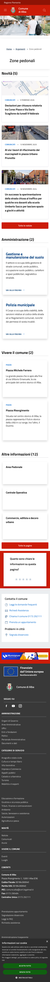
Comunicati (10, 100)
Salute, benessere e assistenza (15, 813)
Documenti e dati (9, 743)
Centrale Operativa (16, 492)
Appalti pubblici (8, 772)
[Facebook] (6, 706)
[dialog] (25, 960)
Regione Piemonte (12, 2)
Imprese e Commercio (11, 769)
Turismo (5, 780)
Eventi (4, 856)
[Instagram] (20, 706)
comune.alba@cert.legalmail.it (20, 889)
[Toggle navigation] (5, 10)
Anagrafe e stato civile (12, 757)
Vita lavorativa (8, 765)
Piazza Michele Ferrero (19, 370)
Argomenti (20, 49)
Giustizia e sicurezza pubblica (15, 802)
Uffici (4, 728)
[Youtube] (13, 706)
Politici (5, 735)
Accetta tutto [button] (25, 966)
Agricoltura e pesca (10, 820)
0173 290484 (12, 893)
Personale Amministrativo (13, 739)
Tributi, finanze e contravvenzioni (17, 805)
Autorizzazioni (8, 817)
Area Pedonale (14, 467)
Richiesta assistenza (11, 922)
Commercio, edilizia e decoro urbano (22, 520)
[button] (24, 977)
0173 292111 (24, 897)
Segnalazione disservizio (13, 915)
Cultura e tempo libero (12, 761)
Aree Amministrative (11, 724)
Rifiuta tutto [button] (24, 972)
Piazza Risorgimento (17, 410)
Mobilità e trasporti (10, 784)
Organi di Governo (10, 720)
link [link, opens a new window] (3, 960)
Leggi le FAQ (7, 919)
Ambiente (6, 809)
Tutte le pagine (25, 545)
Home (9, 49)
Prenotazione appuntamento (14, 911)
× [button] (47, 942)
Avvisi (4, 842)
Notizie (5, 835)
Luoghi (5, 860)
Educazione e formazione (13, 798)
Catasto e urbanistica (11, 776)
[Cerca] (44, 10)
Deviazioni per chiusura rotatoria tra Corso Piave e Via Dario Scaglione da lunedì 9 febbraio (23, 109)
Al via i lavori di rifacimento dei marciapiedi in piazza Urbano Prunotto (22, 154)
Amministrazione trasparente (15, 937)
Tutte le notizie (25, 225)
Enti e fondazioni (9, 732)
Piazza (8, 364)
